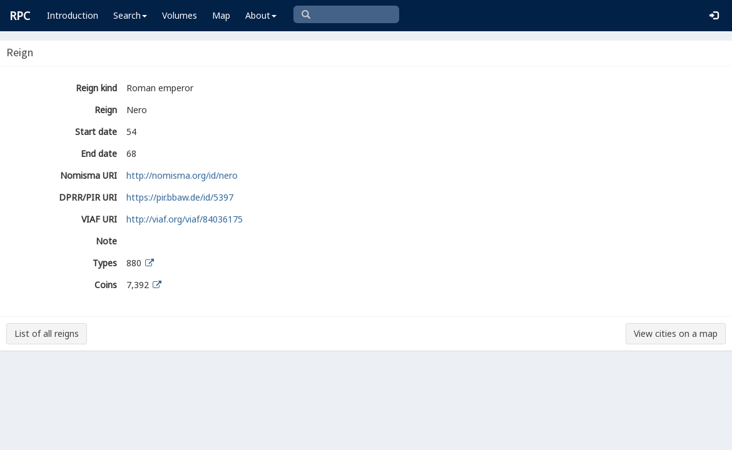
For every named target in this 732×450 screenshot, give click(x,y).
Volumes (179, 15)
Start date (96, 132)
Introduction (72, 15)
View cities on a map (676, 333)
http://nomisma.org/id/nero (182, 175)
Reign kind (96, 88)
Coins (105, 285)
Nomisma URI (88, 175)
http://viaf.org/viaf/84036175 (184, 219)
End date (99, 153)
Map (221, 15)
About (261, 15)
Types (105, 263)
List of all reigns (46, 333)
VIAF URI (99, 219)
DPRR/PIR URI (88, 197)
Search (130, 15)
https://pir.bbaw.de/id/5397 (179, 197)
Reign (105, 110)
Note (106, 241)
